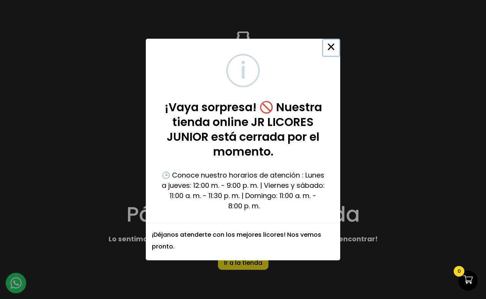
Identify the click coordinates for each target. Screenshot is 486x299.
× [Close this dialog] (331, 48)
